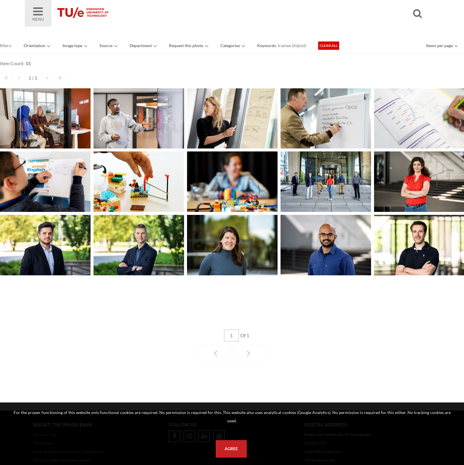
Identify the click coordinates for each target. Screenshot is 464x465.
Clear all (329, 45)
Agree (231, 448)
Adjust (299, 45)
